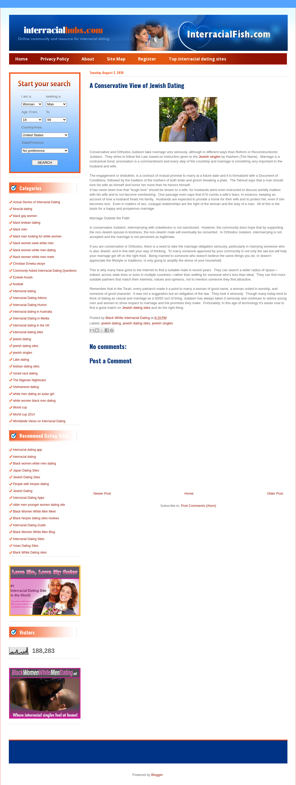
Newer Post (102, 493)
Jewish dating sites (136, 308)
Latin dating (21, 359)
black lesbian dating (26, 222)
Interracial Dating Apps (28, 498)
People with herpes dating (31, 484)
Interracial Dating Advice (29, 298)
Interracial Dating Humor (30, 305)
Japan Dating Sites (26, 470)
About (88, 59)
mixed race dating (25, 373)
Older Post (275, 493)
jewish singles (162, 323)
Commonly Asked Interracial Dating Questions (45, 270)
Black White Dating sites (29, 552)
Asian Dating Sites (25, 546)
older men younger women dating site (39, 505)
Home (21, 59)
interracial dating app (27, 450)
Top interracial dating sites (197, 59)
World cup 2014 (24, 414)
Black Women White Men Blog (34, 532)
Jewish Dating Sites (26, 477)
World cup (20, 407)
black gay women (25, 216)
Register (147, 59)
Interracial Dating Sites (28, 539)
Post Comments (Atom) (198, 506)
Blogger (157, 775)
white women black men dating (34, 400)
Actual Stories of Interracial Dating (36, 202)
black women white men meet (33, 257)
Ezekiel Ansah (22, 277)
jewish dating (111, 323)
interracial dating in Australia (32, 311)
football (18, 284)
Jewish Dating (22, 491)
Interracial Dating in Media (31, 318)
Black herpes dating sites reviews (36, 518)
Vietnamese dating (26, 387)
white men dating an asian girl (33, 394)
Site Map (116, 59)
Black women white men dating (34, 463)
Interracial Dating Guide (29, 525)
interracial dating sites (28, 332)
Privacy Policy (55, 59)
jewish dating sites (136, 323)
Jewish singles (209, 157)
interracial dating (24, 291)
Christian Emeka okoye (29, 263)
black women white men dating (34, 250)
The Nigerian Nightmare (29, 380)
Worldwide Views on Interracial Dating (39, 421)
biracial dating (22, 209)
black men (20, 229)
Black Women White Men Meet (34, 511)
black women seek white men (33, 243)
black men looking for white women (37, 236)
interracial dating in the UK (31, 325)
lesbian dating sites (26, 366)
